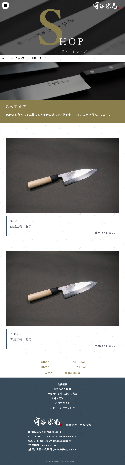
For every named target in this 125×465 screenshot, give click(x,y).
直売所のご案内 (62, 389)
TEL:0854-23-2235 (40, 436)
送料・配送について (62, 398)
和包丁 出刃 (37, 58)
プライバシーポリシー (62, 407)
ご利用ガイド (62, 403)
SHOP (45, 362)
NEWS (45, 367)
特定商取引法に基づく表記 (62, 393)
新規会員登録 (72, 373)
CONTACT (79, 367)
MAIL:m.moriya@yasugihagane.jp (50, 440)
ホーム (5, 58)
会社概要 (62, 384)
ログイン (50, 373)
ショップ (20, 58)
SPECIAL (79, 362)
